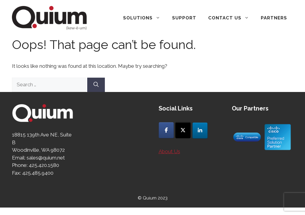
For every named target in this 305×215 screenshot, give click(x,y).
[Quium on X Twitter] (183, 130)
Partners (274, 18)
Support (184, 18)
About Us (169, 151)
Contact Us (231, 18)
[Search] (96, 85)
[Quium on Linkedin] (200, 130)
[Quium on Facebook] (166, 130)
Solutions (144, 18)
